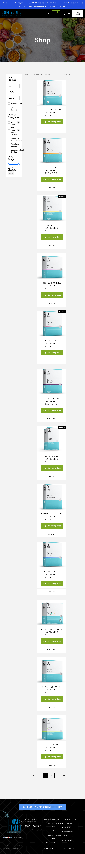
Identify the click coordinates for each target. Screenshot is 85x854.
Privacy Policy (50, 848)
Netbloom (16, 848)
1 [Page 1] (39, 776)
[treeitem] (14, 124)
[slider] (9, 164)
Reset (11, 173)
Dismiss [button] (62, 6)
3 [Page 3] (51, 776)
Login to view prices (51, 122)
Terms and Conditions (71, 848)
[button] (48, 13)
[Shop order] (70, 75)
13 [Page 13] (64, 776)
